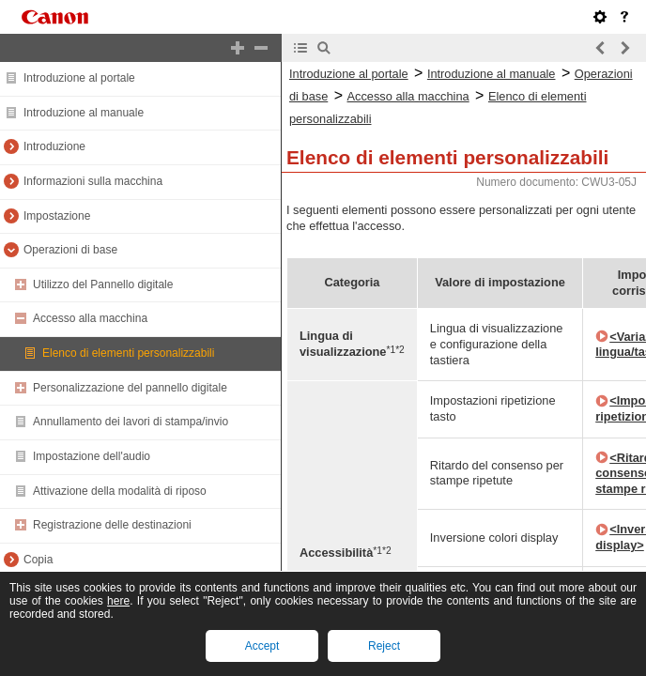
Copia (38, 559)
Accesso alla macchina (90, 318)
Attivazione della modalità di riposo (120, 491)
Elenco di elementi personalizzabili (128, 353)
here (118, 600)
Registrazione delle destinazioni (112, 524)
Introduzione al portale (79, 77)
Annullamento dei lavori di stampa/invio (130, 421)
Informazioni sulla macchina (92, 181)
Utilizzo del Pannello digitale (103, 284)
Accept (262, 646)
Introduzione (54, 146)
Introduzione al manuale (83, 112)
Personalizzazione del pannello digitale (130, 387)
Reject (384, 646)
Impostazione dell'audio (91, 456)
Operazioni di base (70, 249)
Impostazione (56, 216)
